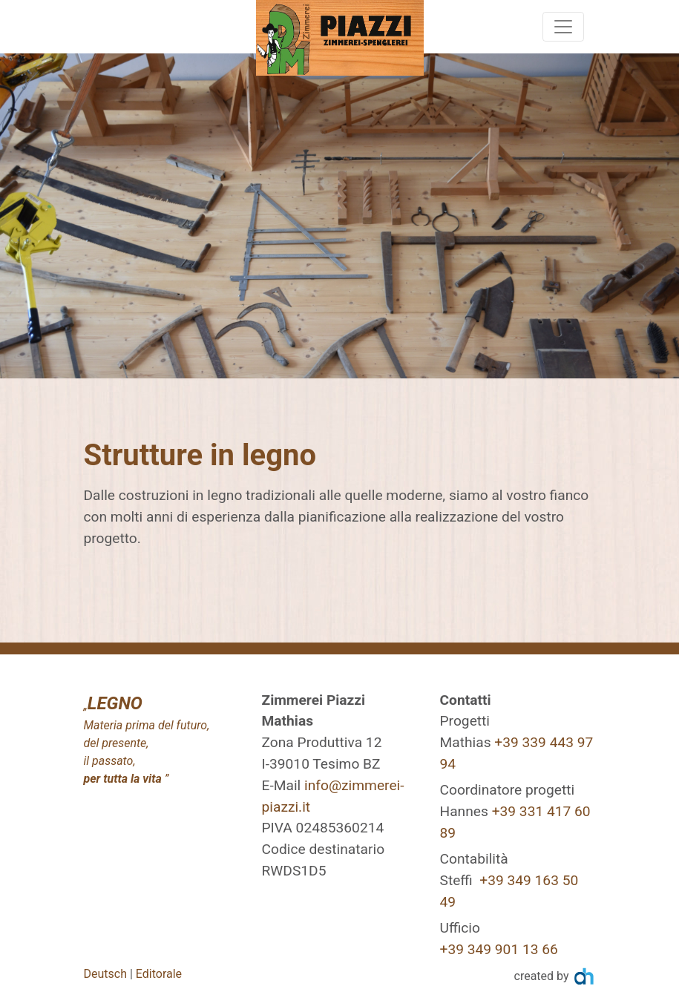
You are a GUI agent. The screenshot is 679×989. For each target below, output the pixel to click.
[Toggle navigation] (563, 27)
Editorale (159, 974)
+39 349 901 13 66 (499, 949)
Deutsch (105, 974)
